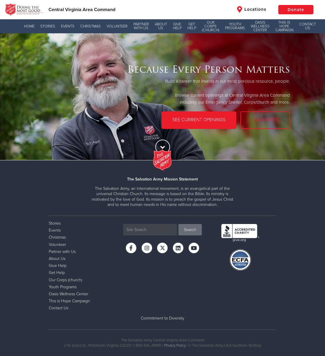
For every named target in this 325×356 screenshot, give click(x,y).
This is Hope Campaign (284, 26)
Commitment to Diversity (162, 318)
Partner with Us (141, 26)
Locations (251, 9)
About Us (161, 26)
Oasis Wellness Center (260, 26)
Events (67, 26)
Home (29, 26)
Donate (296, 9)
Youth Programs (235, 26)
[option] (162, 96)
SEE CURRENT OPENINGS (198, 120)
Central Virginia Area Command (81, 10)
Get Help (191, 26)
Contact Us (307, 26)
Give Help (177, 26)
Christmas (90, 26)
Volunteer (117, 26)
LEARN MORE (265, 120)
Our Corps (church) (210, 26)
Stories (47, 26)
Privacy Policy (175, 345)
